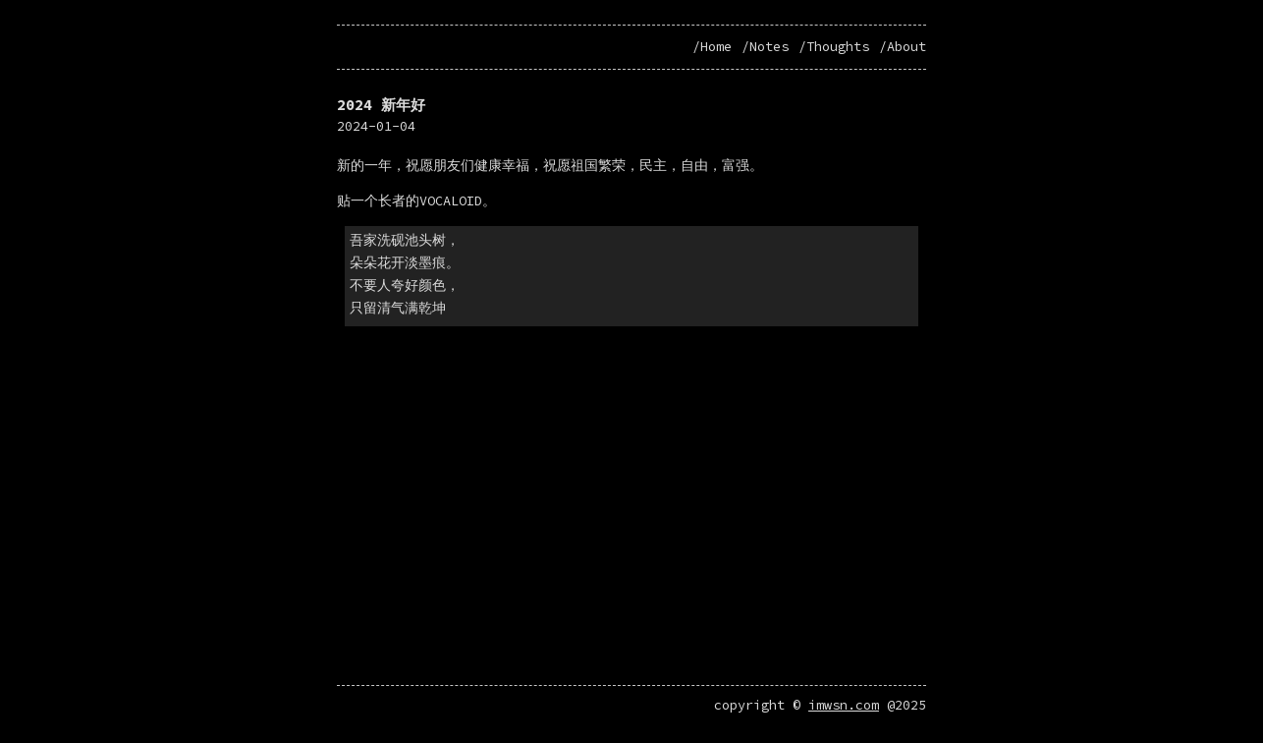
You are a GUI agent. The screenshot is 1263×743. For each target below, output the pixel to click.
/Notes (765, 46)
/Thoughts (833, 46)
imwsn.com (843, 713)
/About (902, 46)
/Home (712, 46)
